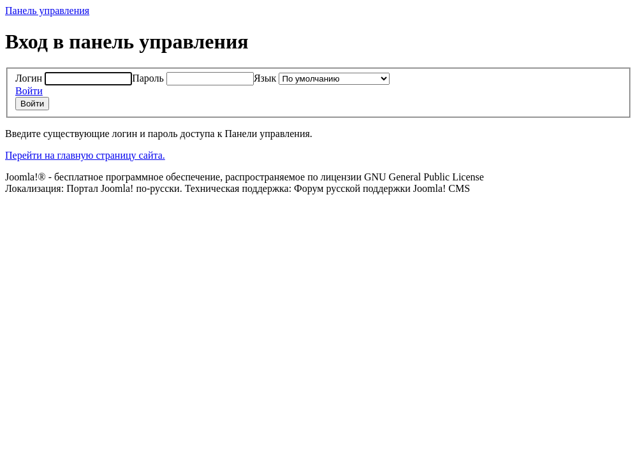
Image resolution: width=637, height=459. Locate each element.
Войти (29, 90)
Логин (28, 78)
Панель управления (47, 10)
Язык (265, 78)
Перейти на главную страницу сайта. (85, 155)
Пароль (148, 78)
